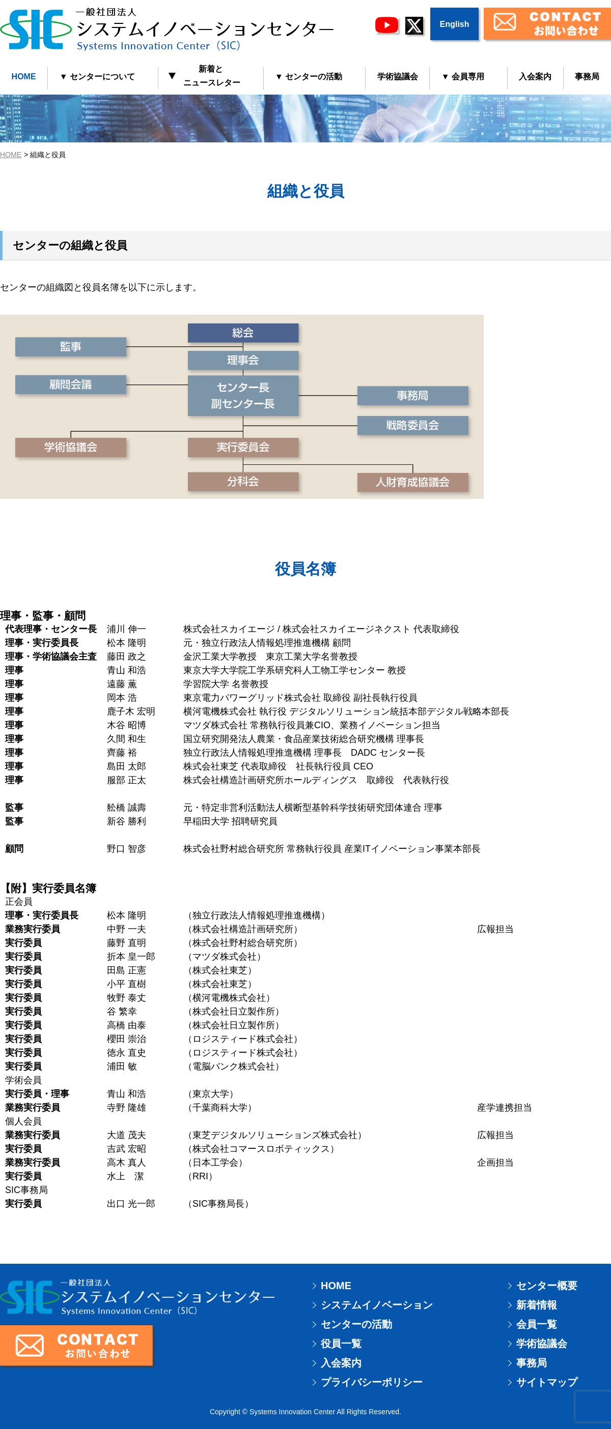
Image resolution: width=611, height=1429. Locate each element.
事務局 (531, 1362)
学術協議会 (397, 76)
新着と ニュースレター (205, 76)
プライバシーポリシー (372, 1382)
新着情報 (536, 1305)
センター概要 (546, 1285)
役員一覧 (341, 1343)
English (454, 24)
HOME (24, 76)
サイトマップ (546, 1382)
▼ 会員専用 (462, 76)
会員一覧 (536, 1324)
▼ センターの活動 (308, 76)
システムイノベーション (377, 1305)
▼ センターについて (97, 76)
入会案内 (535, 76)
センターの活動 (356, 1324)
